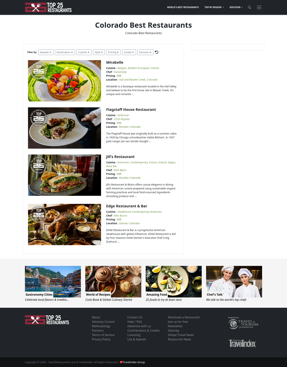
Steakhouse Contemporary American (140, 211)
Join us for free (178, 322)
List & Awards (136, 339)
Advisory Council (103, 322)
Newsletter (175, 326)
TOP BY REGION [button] (213, 7)
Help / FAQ (134, 322)
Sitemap (173, 330)
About (96, 317)
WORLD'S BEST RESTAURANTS (183, 7)
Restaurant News (179, 339)
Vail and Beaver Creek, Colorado (138, 79)
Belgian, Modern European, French (138, 68)
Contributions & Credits (143, 330)
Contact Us (134, 317)
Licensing (133, 335)
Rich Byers (120, 170)
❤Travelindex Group (132, 362)
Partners (98, 330)
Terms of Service (103, 335)
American (123, 115)
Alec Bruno (120, 215)
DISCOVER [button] (235, 7)
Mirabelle (114, 62)
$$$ (119, 75)
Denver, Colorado (129, 223)
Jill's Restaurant (120, 156)
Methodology (101, 326)
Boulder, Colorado (130, 126)
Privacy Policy (101, 339)
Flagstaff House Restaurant (131, 109)
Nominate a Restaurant (184, 317)
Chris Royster (122, 119)
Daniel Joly (120, 72)
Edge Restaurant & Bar (126, 206)
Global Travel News (181, 335)
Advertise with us (139, 326)
